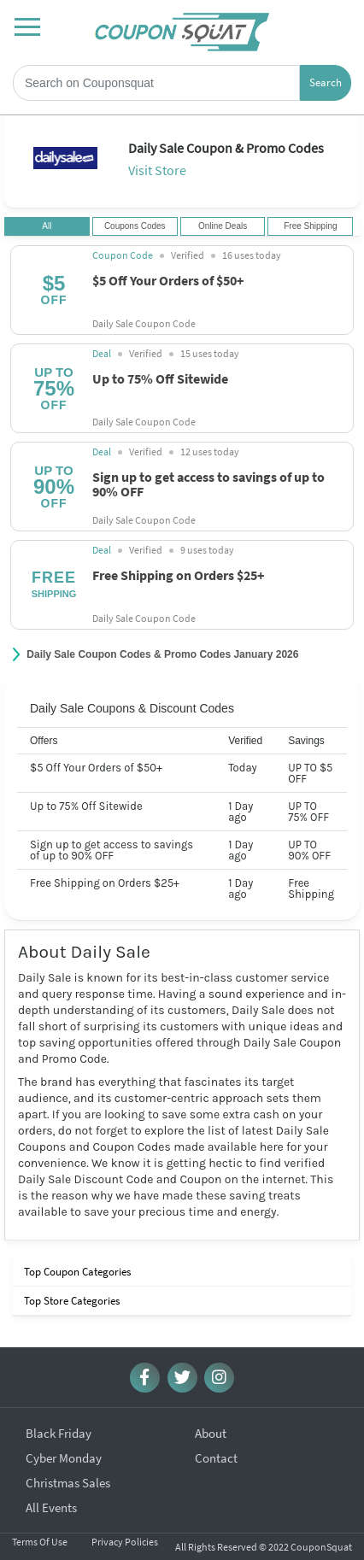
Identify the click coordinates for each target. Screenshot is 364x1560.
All (46, 226)
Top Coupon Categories (76, 1271)
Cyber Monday (64, 1444)
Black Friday (58, 1419)
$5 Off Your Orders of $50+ (168, 280)
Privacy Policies (124, 1528)
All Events (51, 1494)
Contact (216, 1444)
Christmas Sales (68, 1469)
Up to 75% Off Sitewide (160, 378)
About (210, 1419)
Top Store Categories (70, 1300)
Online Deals (222, 226)
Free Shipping (310, 226)
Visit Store (157, 170)
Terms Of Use (40, 1528)
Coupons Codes (135, 226)
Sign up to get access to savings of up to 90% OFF (208, 483)
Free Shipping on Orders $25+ (178, 574)
